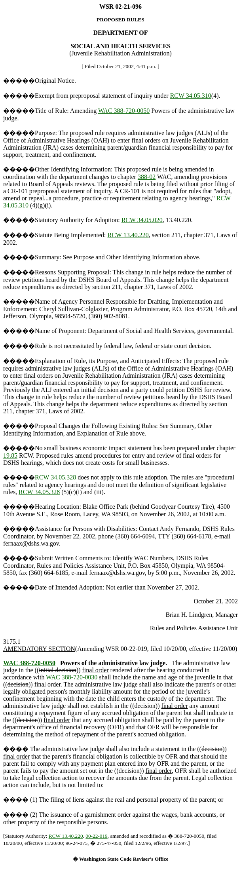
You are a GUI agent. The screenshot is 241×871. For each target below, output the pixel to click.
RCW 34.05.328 (55, 477)
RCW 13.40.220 (128, 235)
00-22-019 (96, 836)
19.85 (10, 455)
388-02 (147, 176)
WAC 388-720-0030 (71, 677)
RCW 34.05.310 (190, 95)
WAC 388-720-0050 (124, 110)
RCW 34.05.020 (142, 220)
